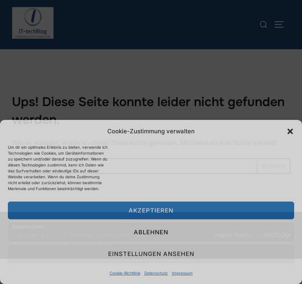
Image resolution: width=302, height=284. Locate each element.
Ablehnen (151, 232)
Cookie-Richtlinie (125, 273)
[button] (290, 131)
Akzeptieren (151, 210)
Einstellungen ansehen (151, 254)
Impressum (182, 273)
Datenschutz (156, 273)
